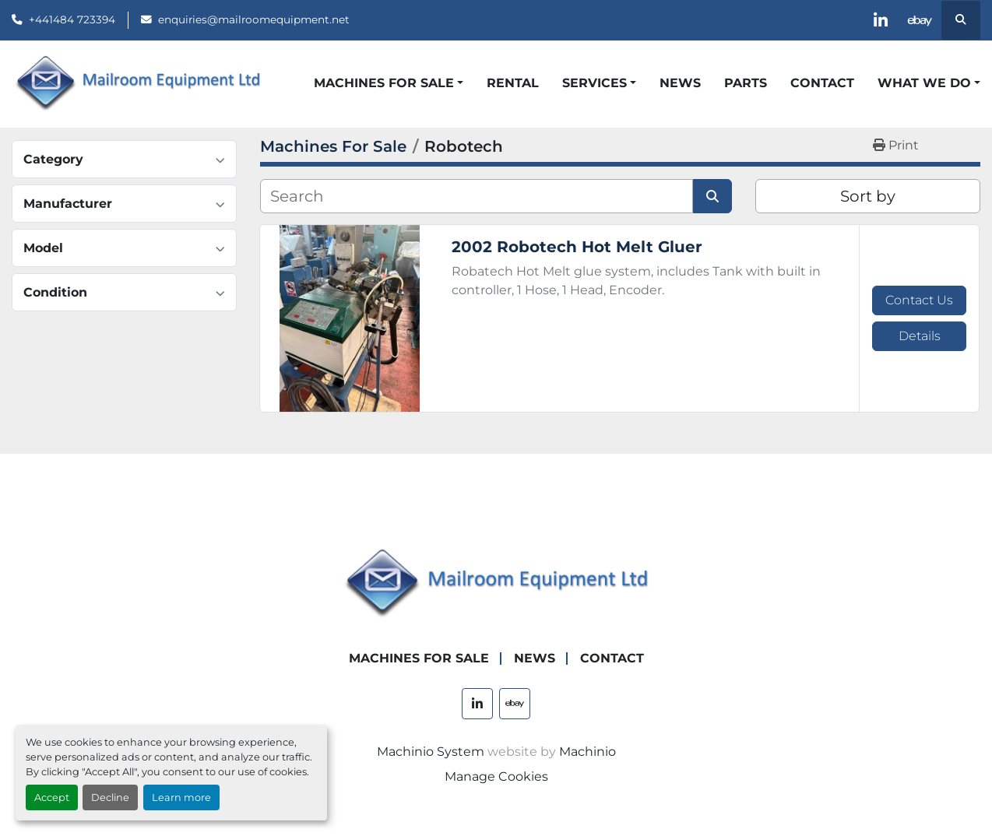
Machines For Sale (384, 83)
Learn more (181, 797)
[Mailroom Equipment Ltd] (496, 583)
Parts (745, 83)
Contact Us (919, 300)
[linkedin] (880, 20)
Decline (110, 797)
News (680, 83)
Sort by (867, 196)
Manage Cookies (496, 776)
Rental (513, 83)
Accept (51, 797)
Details (920, 335)
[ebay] (920, 20)
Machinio (587, 751)
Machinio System (430, 751)
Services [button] (594, 83)
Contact (822, 83)
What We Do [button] (924, 83)
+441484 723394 (72, 19)
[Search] (476, 196)
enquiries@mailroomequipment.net (254, 19)
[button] (388, 83)
